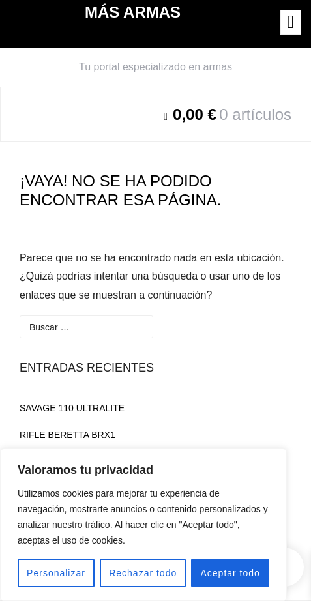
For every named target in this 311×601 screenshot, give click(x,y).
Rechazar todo (143, 573)
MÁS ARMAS (133, 12)
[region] (143, 524)
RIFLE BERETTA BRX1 (67, 435)
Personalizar (56, 573)
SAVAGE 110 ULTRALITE (72, 408)
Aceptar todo (229, 573)
